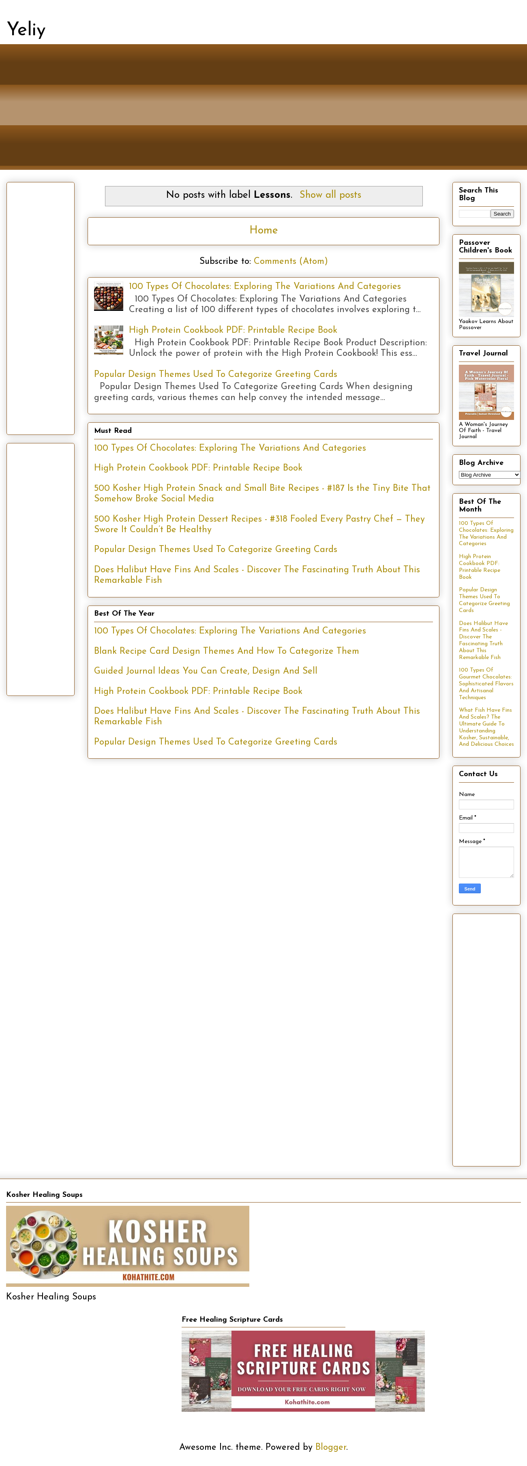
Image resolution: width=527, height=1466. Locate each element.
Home (263, 230)
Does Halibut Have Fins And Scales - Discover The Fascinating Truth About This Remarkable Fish (483, 641)
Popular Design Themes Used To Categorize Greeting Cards (215, 374)
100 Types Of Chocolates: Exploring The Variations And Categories (265, 286)
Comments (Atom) (291, 261)
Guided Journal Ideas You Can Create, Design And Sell (205, 671)
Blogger (330, 1447)
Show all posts (330, 195)
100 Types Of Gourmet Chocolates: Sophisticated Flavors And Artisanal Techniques (486, 683)
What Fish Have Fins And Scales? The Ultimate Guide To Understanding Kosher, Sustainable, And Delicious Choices (486, 727)
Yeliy (26, 30)
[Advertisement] (256, 113)
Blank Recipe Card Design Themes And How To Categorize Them (226, 651)
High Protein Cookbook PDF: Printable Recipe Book (233, 330)
